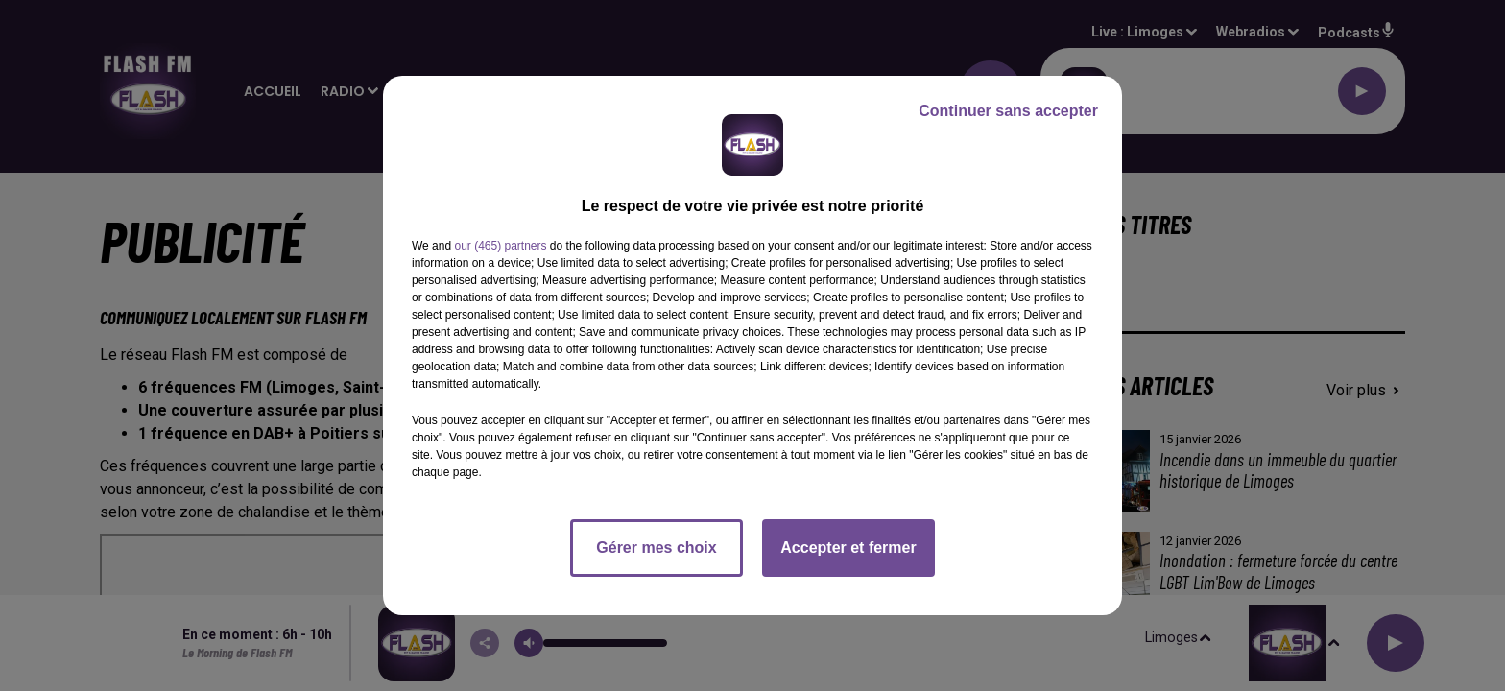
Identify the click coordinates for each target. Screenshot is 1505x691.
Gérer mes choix (656, 547)
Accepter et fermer (848, 547)
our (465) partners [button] (500, 245)
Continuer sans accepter (1008, 111)
